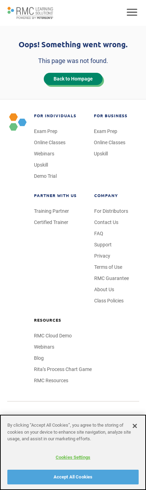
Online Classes (49, 142)
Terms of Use (108, 267)
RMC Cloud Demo (53, 335)
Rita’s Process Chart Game (63, 369)
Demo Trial (45, 176)
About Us (104, 289)
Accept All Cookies (73, 476)
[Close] (134, 426)
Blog (39, 358)
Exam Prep (45, 131)
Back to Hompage (73, 79)
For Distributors (111, 211)
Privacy (102, 256)
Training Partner (51, 211)
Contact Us (106, 222)
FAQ (98, 233)
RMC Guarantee (111, 278)
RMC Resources (51, 380)
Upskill (41, 165)
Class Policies (109, 300)
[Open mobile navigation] (132, 13)
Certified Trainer (51, 222)
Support (103, 244)
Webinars (44, 153)
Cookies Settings (73, 457)
